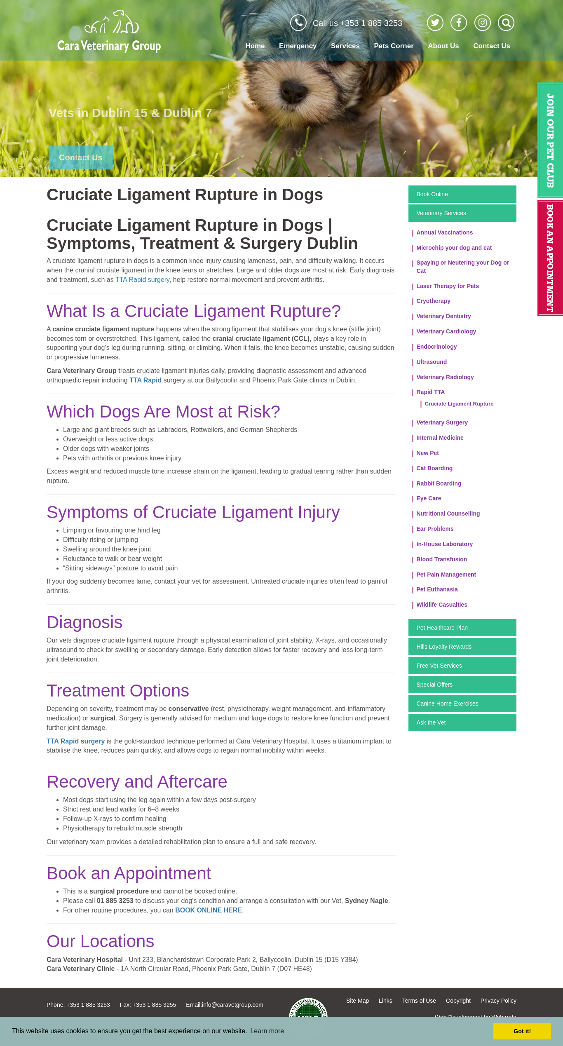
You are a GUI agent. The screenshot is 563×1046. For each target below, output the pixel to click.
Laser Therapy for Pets (448, 286)
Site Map (357, 1000)
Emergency (298, 46)
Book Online (432, 194)
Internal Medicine (440, 437)
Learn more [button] (267, 1030)
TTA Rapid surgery (142, 279)
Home (255, 46)
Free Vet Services (439, 665)
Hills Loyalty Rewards (444, 646)
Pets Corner (393, 46)
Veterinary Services (442, 213)
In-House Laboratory (445, 544)
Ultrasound (432, 362)
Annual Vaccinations (445, 232)
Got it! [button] (522, 1031)
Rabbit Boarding (439, 483)
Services (345, 46)
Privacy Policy (498, 1000)
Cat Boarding (435, 468)
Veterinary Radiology (445, 377)
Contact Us (491, 46)
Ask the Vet (431, 722)
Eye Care (429, 498)
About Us (443, 46)
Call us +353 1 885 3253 (357, 23)
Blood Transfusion (442, 559)
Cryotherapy (433, 301)
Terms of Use (419, 1000)
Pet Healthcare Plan (442, 627)
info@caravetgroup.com (232, 1004)
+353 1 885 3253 (88, 1004)
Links (385, 1000)
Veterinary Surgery (442, 422)
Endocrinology (437, 346)
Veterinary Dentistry (444, 316)
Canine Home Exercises (448, 703)
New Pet (428, 453)
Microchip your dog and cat (454, 247)
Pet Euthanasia (437, 589)
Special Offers (435, 684)
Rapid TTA (431, 392)
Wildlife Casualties (442, 604)
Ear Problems (435, 528)
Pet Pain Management (446, 574)
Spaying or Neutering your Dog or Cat (463, 266)
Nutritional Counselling (448, 513)
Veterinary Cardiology (446, 331)
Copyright (458, 1000)
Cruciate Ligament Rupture (459, 404)
